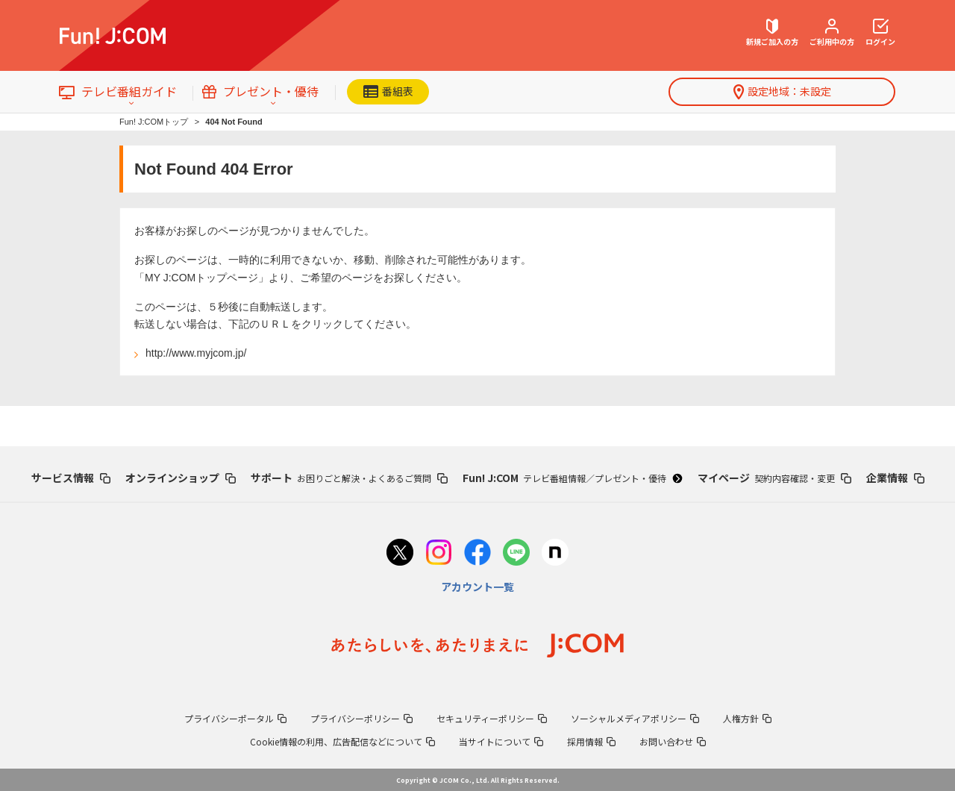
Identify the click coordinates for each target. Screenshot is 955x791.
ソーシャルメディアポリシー (635, 718)
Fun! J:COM (572, 477)
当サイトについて (501, 741)
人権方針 (747, 718)
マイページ (774, 477)
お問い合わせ (672, 741)
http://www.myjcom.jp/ (195, 353)
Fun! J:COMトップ (153, 121)
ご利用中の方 (832, 33)
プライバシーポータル (235, 718)
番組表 (388, 91)
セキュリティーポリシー (491, 718)
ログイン (880, 33)
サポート (349, 477)
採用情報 (591, 741)
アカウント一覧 (477, 586)
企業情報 (895, 477)
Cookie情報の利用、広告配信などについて (342, 741)
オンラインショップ (180, 477)
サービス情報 (70, 477)
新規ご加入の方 (772, 33)
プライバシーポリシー (361, 718)
